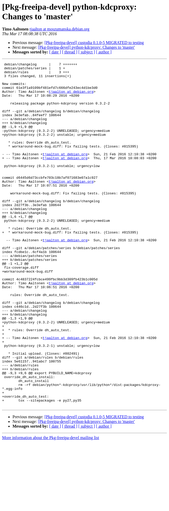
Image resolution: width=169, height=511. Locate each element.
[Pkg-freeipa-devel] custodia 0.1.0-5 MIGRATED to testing (94, 42)
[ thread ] (69, 52)
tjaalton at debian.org (71, 97)
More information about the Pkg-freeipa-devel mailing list (50, 506)
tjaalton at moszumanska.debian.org (60, 29)
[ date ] (55, 52)
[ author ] (104, 52)
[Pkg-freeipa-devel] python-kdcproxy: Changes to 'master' (86, 47)
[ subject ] (86, 52)
